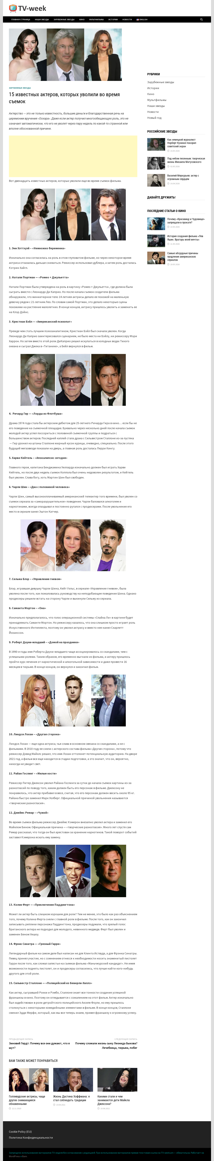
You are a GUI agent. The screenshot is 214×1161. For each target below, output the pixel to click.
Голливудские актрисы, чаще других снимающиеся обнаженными (27, 1100)
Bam (24, 1156)
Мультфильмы (96, 19)
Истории (113, 19)
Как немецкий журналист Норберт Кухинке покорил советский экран (181, 143)
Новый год (154, 117)
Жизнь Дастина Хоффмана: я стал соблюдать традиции (71, 1098)
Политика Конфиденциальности (31, 1137)
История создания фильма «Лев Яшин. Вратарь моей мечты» (185, 238)
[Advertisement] (73, 156)
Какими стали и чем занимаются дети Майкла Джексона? (113, 1100)
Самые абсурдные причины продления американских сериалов (182, 257)
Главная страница (20, 19)
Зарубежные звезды (64, 19)
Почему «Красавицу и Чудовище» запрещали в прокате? (186, 220)
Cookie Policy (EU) (20, 1131)
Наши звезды (42, 19)
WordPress (14, 1156)
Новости (127, 19)
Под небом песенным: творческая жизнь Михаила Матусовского (186, 160)
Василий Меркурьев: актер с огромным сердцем (183, 177)
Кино (82, 19)
